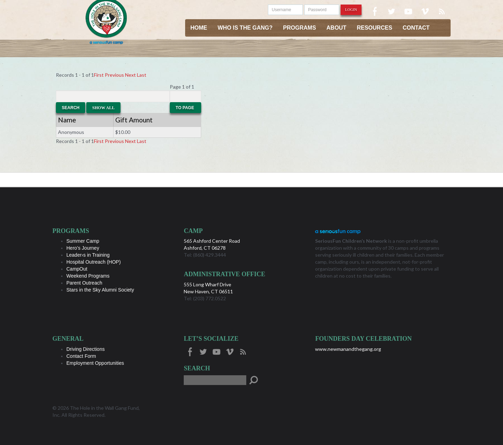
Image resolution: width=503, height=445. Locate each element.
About (337, 28)
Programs (299, 28)
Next (130, 75)
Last (141, 75)
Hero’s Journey (82, 248)
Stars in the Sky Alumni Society (100, 290)
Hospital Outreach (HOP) (93, 262)
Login (351, 9)
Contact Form (81, 356)
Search (71, 107)
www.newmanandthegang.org (348, 349)
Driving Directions (85, 349)
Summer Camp (82, 241)
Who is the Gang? (245, 28)
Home (198, 28)
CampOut (76, 269)
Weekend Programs (87, 276)
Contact (416, 28)
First (99, 75)
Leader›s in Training (88, 255)
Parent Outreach (84, 283)
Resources (374, 28)
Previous (114, 75)
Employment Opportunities (95, 363)
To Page (185, 107)
